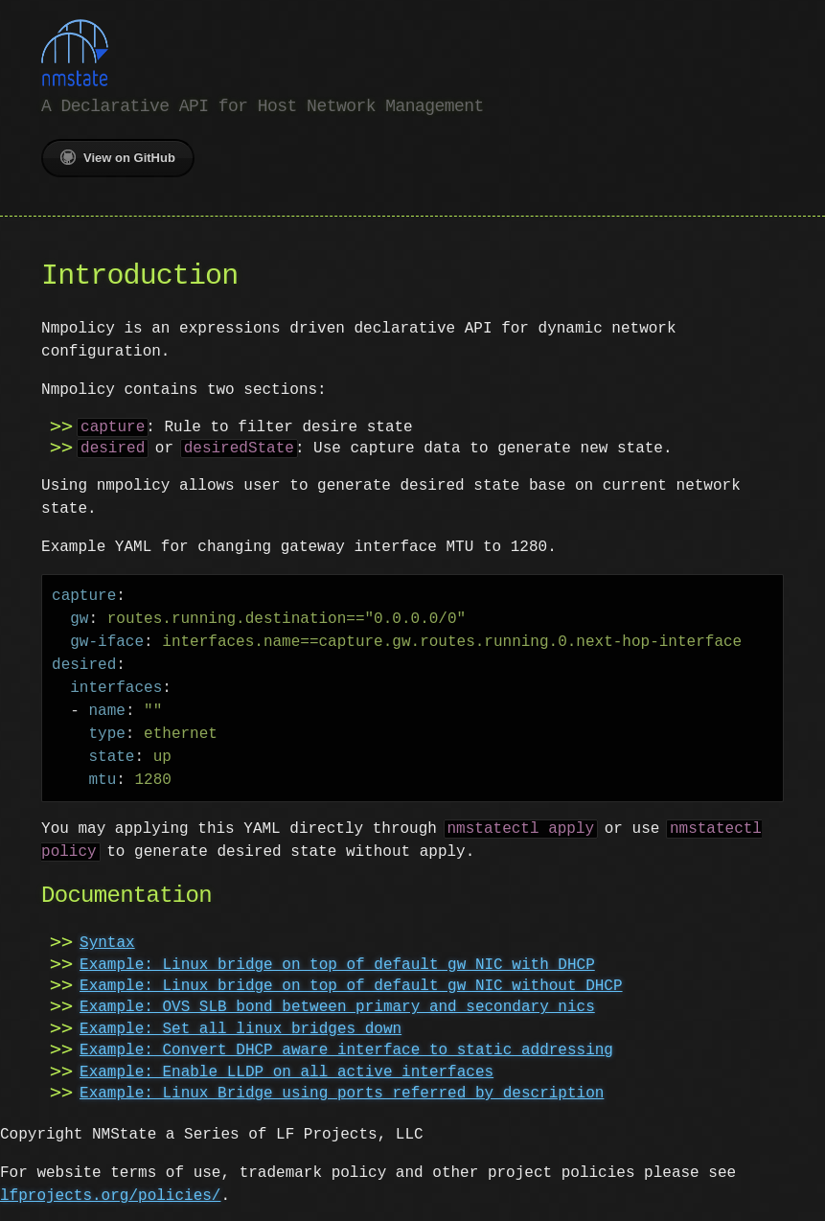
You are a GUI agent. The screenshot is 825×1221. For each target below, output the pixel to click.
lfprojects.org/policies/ (110, 1194)
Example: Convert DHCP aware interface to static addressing (346, 1048)
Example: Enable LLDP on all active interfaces (286, 1070)
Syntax (107, 941)
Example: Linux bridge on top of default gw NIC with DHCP (337, 963)
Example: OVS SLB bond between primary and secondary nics (337, 1005)
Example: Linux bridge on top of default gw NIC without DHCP (351, 984)
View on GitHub (117, 155)
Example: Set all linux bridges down (240, 1027)
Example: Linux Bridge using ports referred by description (342, 1091)
